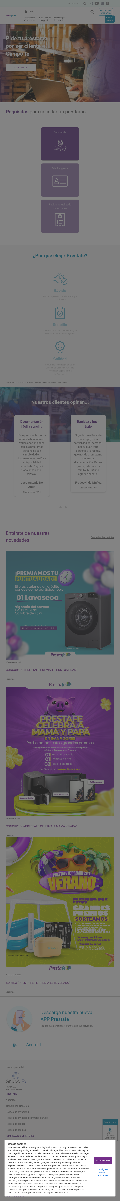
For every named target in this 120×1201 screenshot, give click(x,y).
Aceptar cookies (102, 1160)
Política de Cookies (45, 1180)
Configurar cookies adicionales (103, 1172)
